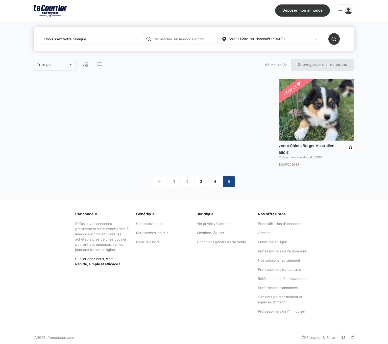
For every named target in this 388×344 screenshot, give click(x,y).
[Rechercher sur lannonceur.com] (185, 39)
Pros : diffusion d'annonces (279, 223)
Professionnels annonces (278, 288)
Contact (264, 233)
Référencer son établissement (282, 278)
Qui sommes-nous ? (152, 233)
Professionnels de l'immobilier (281, 311)
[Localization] (269, 39)
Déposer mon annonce (302, 10)
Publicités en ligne (272, 242)
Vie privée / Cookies (213, 223)
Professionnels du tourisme (279, 269)
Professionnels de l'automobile (282, 251)
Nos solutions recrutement (279, 260)
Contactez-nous (149, 223)
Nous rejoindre (148, 242)
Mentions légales (210, 233)
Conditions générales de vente (221, 242)
